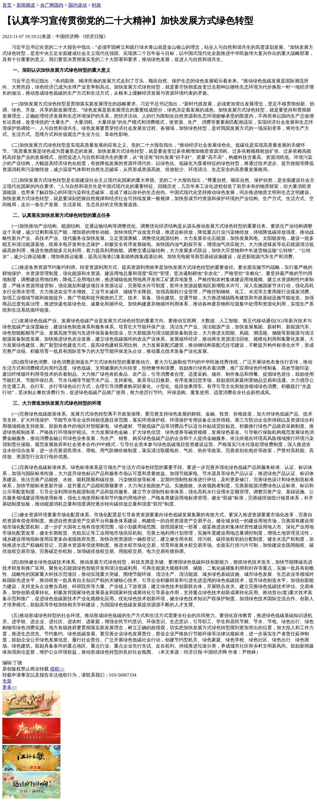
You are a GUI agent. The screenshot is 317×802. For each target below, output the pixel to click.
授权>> (57, 668)
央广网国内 (51, 5)
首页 (7, 5)
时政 (96, 5)
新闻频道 (26, 5)
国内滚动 (77, 5)
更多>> (9, 687)
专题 (7, 681)
